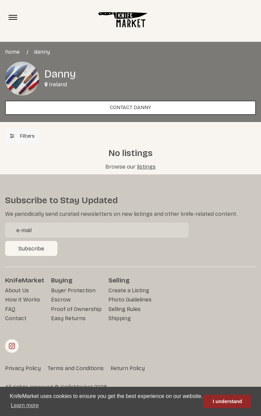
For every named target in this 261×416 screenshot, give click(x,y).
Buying (61, 280)
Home (12, 52)
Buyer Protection (73, 290)
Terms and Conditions (76, 368)
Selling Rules (124, 309)
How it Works (22, 299)
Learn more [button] (25, 405)
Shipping (119, 318)
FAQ (10, 309)
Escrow (61, 299)
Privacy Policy (23, 368)
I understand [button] (227, 401)
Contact (16, 318)
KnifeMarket (24, 280)
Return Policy (127, 368)
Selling (118, 280)
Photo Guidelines (130, 299)
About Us (17, 290)
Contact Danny (130, 107)
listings (146, 166)
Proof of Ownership (76, 309)
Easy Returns (68, 318)
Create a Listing (128, 290)
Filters (22, 136)
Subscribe (31, 248)
